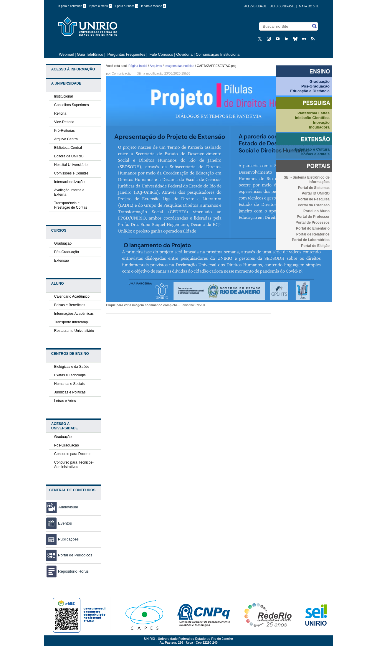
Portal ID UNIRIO (316, 193)
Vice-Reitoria (64, 122)
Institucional (63, 96)
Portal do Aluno (316, 211)
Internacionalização (69, 182)
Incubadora (319, 127)
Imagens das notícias (179, 65)
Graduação (63, 243)
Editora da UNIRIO (69, 156)
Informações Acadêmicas (74, 314)
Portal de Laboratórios (311, 240)
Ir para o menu (100, 6)
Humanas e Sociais (69, 384)
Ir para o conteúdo (72, 6)
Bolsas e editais (315, 154)
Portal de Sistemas (314, 188)
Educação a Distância (310, 91)
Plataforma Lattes (313, 113)
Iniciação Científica (312, 118)
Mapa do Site (309, 6)
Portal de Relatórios (313, 234)
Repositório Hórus (67, 571)
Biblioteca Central (68, 148)
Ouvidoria (185, 54)
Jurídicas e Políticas (70, 392)
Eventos (59, 523)
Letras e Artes (65, 401)
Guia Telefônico (90, 54)
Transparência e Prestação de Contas (70, 205)
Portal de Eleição (315, 246)
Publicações (62, 539)
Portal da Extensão (314, 205)
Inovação (321, 122)
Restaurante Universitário (74, 331)
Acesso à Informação (73, 69)
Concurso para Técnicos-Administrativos (74, 464)
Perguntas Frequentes (126, 54)
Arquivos (156, 65)
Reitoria (60, 113)
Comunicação (121, 73)
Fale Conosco (160, 54)
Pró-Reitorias (64, 130)
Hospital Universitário (70, 165)
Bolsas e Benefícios (69, 305)
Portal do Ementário (313, 228)
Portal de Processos (313, 222)
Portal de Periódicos (69, 555)
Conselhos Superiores (71, 105)
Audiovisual (68, 507)
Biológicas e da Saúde (71, 367)
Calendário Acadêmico (72, 296)
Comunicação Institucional (218, 54)
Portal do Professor (313, 217)
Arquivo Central (66, 139)
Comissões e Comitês (71, 173)
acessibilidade (255, 6)
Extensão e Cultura (312, 149)
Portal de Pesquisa (314, 199)
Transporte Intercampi (71, 322)
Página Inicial (137, 65)
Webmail (66, 54)
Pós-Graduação (66, 252)
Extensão (61, 260)
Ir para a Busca (126, 6)
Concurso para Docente (73, 454)
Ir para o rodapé (153, 6)
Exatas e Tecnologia (70, 375)
